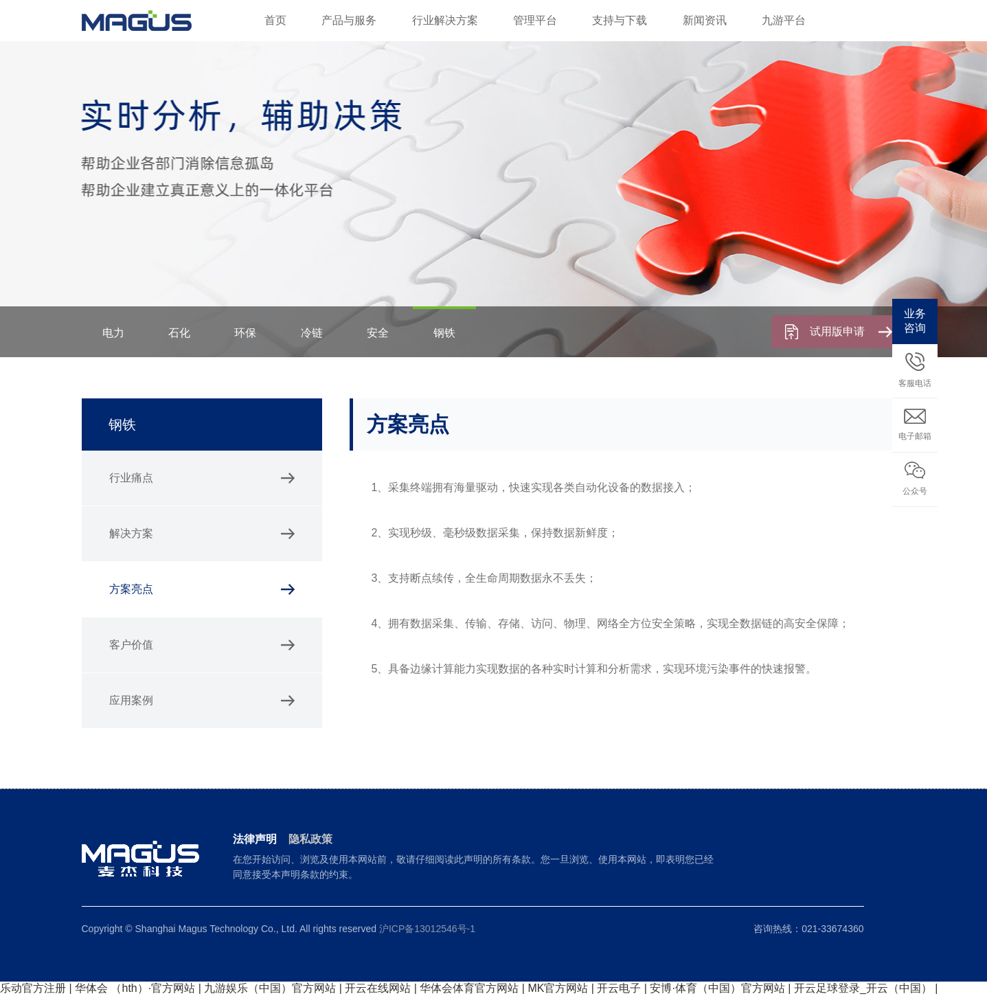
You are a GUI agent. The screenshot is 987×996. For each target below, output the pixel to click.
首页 (275, 20)
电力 (113, 333)
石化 (179, 333)
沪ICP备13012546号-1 (427, 928)
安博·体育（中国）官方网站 (717, 988)
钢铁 (444, 333)
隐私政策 (310, 839)
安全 (378, 333)
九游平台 (784, 20)
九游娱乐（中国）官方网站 (270, 988)
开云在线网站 (378, 988)
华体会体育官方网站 (469, 988)
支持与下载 (619, 20)
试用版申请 (851, 331)
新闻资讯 (705, 20)
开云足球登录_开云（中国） (863, 988)
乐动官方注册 (33, 988)
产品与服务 (348, 20)
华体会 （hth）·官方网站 (135, 988)
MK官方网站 (557, 988)
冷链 (312, 333)
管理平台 (535, 20)
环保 (245, 333)
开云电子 (619, 988)
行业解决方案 (445, 20)
